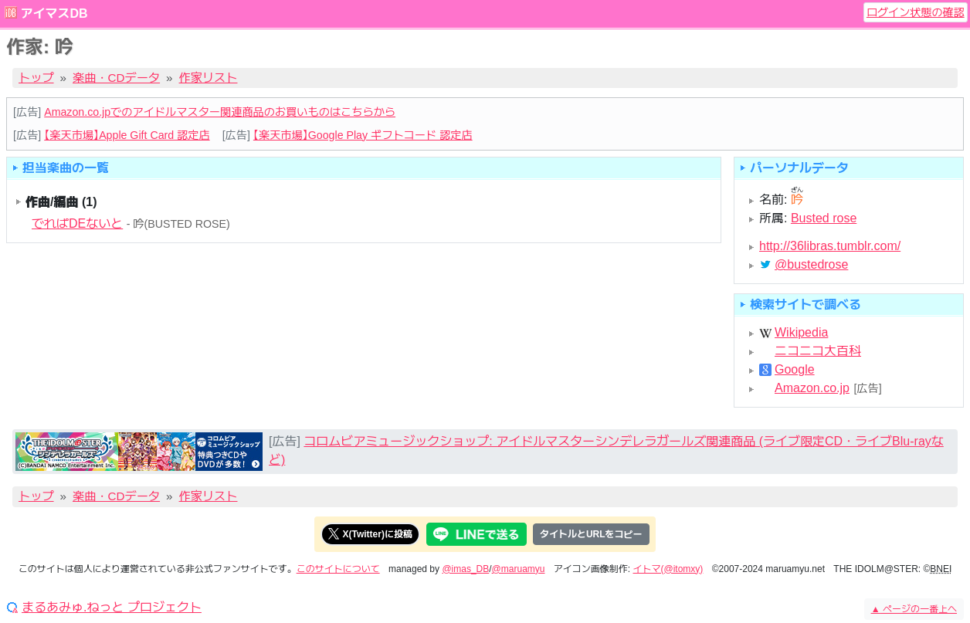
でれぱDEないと (77, 223)
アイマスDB (53, 13)
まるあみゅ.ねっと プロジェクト (112, 607)
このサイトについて (338, 569)
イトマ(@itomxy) (668, 569)
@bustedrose (811, 265)
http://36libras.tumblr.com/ (829, 245)
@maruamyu (518, 569)
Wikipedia (801, 333)
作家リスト (208, 77)
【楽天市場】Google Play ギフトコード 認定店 (363, 135)
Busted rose (823, 218)
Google (795, 370)
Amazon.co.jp (812, 388)
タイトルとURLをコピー (591, 534)
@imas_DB (465, 569)
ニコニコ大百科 (818, 351)
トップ (36, 77)
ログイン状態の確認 (916, 12)
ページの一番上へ (914, 609)
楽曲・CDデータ (116, 77)
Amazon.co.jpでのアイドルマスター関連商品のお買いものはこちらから (219, 112)
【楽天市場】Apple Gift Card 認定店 (126, 135)
